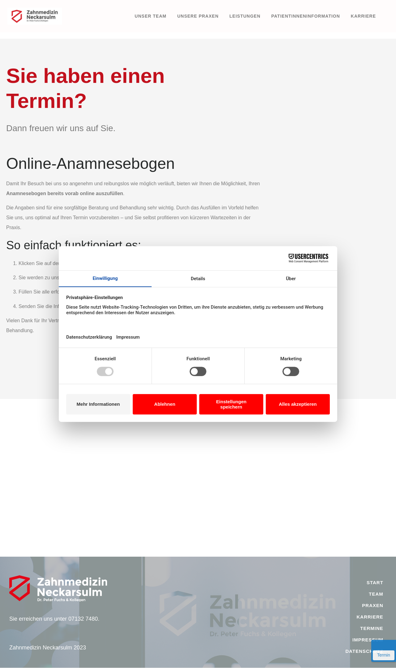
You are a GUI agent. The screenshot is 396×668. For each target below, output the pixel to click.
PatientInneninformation (305, 16)
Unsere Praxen (198, 16)
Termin (383, 655)
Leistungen (245, 16)
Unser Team (150, 16)
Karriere (363, 16)
